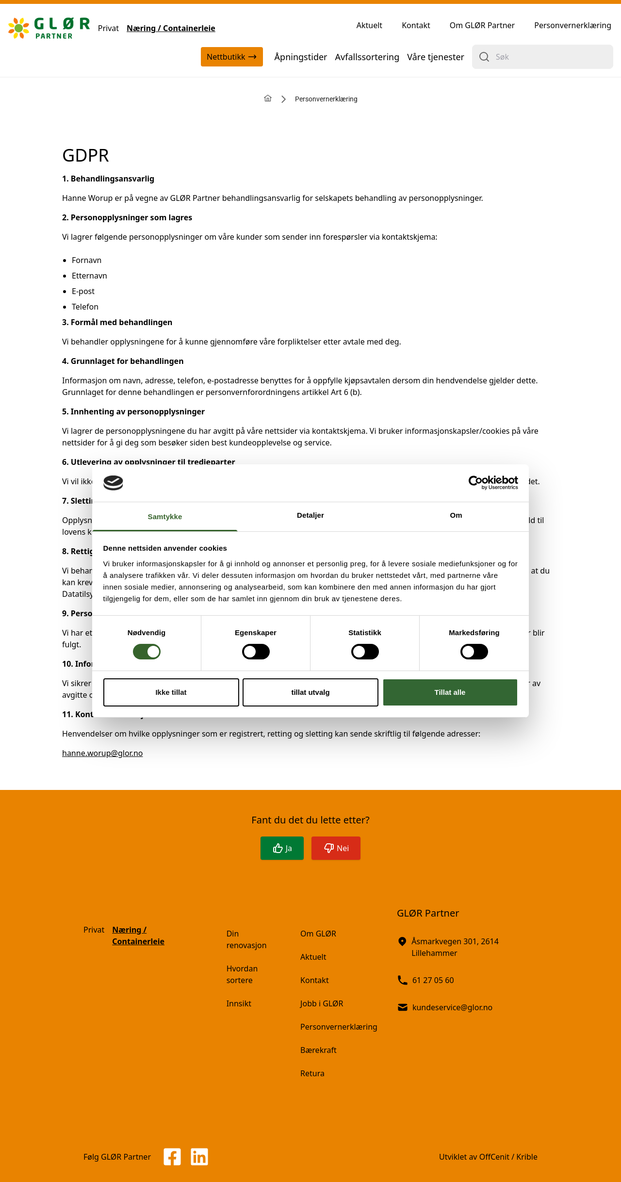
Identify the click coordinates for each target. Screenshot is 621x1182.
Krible (527, 1156)
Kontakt (416, 25)
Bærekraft (318, 1050)
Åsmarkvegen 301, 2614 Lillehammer (448, 947)
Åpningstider (301, 57)
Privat (108, 28)
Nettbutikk (232, 56)
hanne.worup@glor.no (102, 753)
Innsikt (239, 1003)
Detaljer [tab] (310, 515)
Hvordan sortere (242, 974)
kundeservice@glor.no (444, 1007)
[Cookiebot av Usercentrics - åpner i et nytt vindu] (475, 483)
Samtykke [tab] (165, 516)
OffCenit (494, 1156)
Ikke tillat (170, 692)
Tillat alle (450, 692)
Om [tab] (456, 515)
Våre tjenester (435, 57)
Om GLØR (318, 933)
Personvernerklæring (572, 25)
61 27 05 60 (425, 980)
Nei (336, 848)
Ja (282, 848)
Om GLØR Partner (482, 25)
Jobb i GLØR (321, 1003)
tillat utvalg (310, 692)
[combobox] (542, 57)
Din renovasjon (247, 939)
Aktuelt (369, 25)
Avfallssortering (367, 57)
